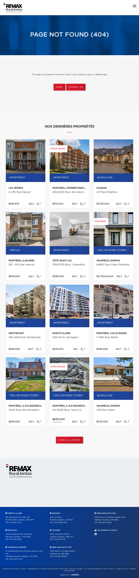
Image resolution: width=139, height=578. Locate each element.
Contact (129, 509)
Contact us (76, 87)
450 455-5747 (16, 559)
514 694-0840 (105, 523)
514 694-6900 (60, 556)
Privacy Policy (109, 569)
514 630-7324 (16, 523)
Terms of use (122, 569)
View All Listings (69, 440)
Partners (49, 509)
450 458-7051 (60, 523)
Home (59, 87)
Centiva (74, 575)
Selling (88, 509)
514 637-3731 (60, 539)
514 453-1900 (16, 539)
